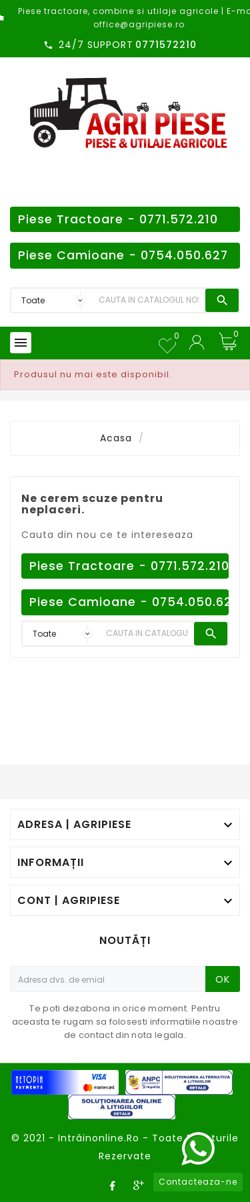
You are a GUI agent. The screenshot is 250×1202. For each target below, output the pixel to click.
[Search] (148, 300)
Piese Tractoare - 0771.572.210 (118, 219)
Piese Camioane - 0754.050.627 (123, 255)
